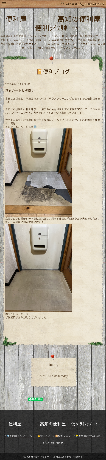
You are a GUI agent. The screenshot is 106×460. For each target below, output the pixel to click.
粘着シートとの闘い (20, 90)
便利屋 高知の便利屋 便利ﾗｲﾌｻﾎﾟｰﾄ (53, 23)
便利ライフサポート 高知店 (45, 456)
